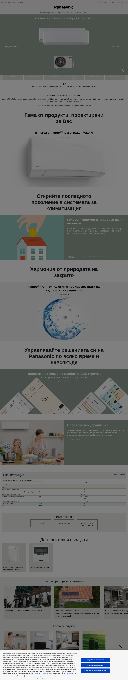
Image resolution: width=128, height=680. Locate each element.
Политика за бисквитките (42, 674)
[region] (64, 665)
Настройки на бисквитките (95, 660)
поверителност (69, 674)
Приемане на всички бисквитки (95, 670)
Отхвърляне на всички (95, 665)
